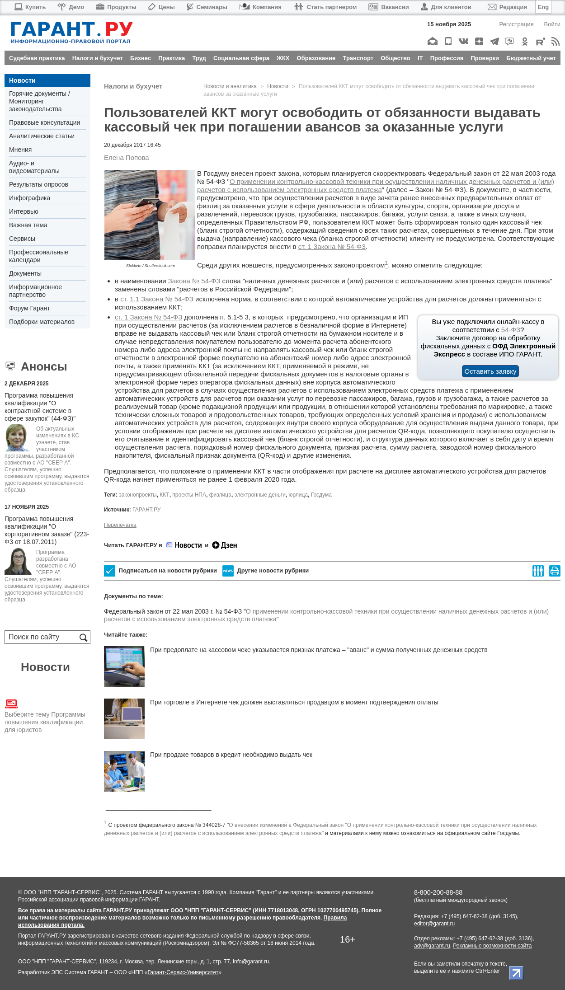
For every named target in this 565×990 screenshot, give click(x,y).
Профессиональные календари (38, 256)
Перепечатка (120, 525)
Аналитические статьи (42, 136)
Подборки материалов (42, 321)
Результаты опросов (38, 184)
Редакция (507, 7)
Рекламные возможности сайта (492, 946)
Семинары (207, 7)
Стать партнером (325, 7)
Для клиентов (446, 7)
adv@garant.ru (432, 946)
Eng (543, 7)
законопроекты (138, 495)
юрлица (298, 495)
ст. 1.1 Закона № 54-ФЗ (156, 299)
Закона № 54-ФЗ (194, 281)
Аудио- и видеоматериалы (34, 167)
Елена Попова (126, 157)
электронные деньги (260, 495)
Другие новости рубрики (265, 571)
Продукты (116, 7)
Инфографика (29, 198)
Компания (260, 7)
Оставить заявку (491, 371)
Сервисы (22, 238)
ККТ (164, 495)
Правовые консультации (44, 122)
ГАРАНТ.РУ (146, 510)
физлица (220, 495)
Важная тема (28, 225)
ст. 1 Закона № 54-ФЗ (332, 246)
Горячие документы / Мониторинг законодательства (39, 101)
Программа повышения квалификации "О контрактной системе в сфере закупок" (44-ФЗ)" (40, 407)
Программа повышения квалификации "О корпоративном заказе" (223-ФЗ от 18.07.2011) (47, 530)
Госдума (321, 495)
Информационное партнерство (35, 290)
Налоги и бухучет (133, 86)
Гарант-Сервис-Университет (182, 972)
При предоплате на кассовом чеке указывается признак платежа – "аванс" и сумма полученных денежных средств (319, 649)
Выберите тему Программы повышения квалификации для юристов (45, 715)
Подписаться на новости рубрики (160, 571)
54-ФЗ (510, 329)
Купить (30, 7)
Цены (161, 7)
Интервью (23, 211)
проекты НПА (189, 495)
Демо (70, 7)
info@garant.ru (251, 961)
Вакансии (388, 7)
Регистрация (516, 24)
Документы (25, 273)
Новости (22, 80)
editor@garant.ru (434, 923)
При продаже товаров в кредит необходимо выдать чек (231, 754)
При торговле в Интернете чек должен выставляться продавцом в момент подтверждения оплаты (294, 702)
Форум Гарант (29, 308)
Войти (552, 24)
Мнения (20, 149)
